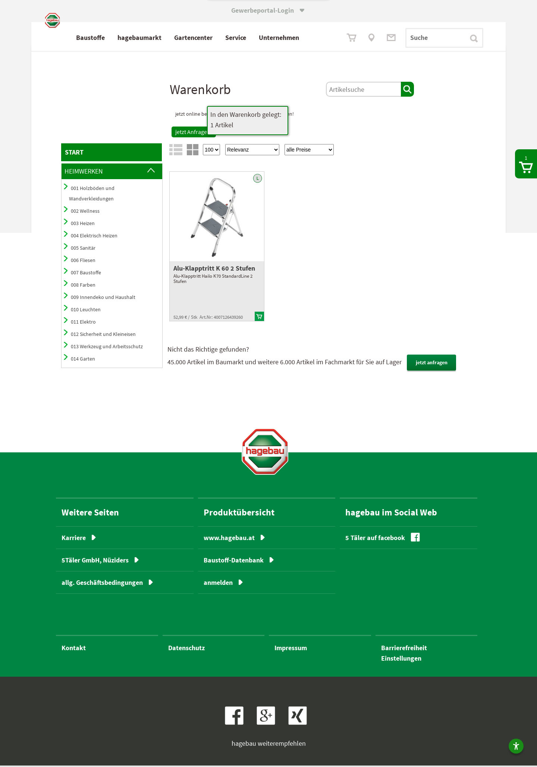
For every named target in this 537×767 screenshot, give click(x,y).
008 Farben (83, 286)
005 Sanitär (83, 249)
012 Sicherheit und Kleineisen (103, 335)
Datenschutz (186, 649)
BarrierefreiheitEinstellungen (404, 654)
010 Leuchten (86, 311)
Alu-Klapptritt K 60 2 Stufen (214, 269)
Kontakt (74, 649)
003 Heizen (83, 224)
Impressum (290, 649)
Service (268, 37)
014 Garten (83, 360)
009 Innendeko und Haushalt (103, 298)
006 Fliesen (83, 261)
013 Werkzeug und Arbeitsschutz (107, 347)
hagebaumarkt (173, 37)
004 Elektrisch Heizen (94, 237)
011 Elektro (83, 323)
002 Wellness (85, 212)
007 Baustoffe (86, 274)
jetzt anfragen (432, 364)
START (74, 153)
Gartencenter (226, 37)
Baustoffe (123, 37)
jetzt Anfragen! (193, 133)
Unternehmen (312, 37)
